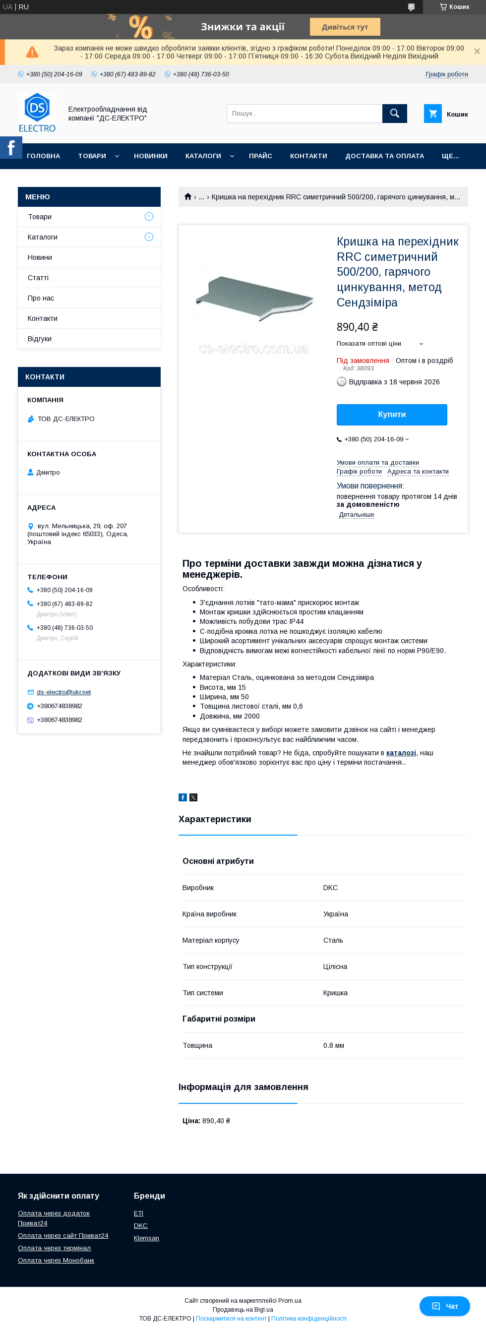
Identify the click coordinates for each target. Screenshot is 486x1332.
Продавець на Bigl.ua (243, 1309)
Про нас (41, 298)
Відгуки (40, 339)
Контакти (308, 156)
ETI (138, 1213)
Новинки (151, 156)
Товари (92, 156)
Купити (392, 414)
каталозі (401, 753)
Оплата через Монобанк (56, 1260)
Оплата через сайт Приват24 (63, 1235)
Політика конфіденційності (309, 1318)
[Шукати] (394, 113)
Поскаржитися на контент (231, 1318)
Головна (43, 156)
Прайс (260, 156)
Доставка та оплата (384, 156)
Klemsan (146, 1238)
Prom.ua (290, 1300)
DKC (141, 1225)
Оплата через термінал (54, 1248)
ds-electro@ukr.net (64, 692)
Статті (38, 278)
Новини (40, 257)
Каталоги (203, 156)
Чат (444, 1306)
